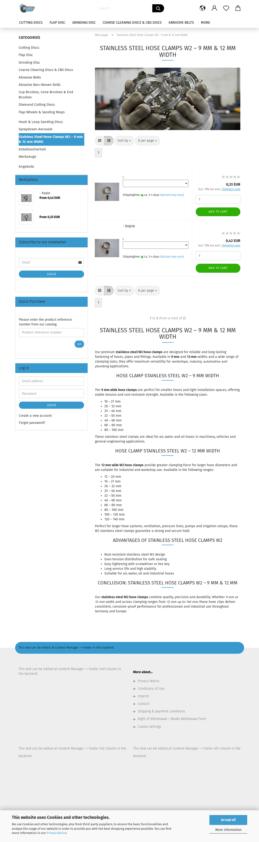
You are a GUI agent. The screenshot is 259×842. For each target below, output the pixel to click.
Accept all (228, 820)
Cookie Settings (149, 727)
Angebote (26, 166)
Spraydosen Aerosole (35, 129)
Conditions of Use (151, 689)
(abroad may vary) (172, 195)
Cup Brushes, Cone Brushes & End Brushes (46, 94)
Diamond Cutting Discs (37, 104)
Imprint (143, 696)
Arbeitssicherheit (32, 149)
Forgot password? (32, 423)
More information (228, 830)
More (205, 22)
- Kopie (129, 226)
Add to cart (218, 211)
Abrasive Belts (181, 22)
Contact (143, 704)
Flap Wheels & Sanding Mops (42, 112)
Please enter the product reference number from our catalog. (45, 322)
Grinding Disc (84, 22)
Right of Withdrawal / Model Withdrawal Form (172, 719)
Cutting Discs (30, 22)
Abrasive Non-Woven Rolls (39, 85)
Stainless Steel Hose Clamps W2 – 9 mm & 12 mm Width (51, 139)
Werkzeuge (27, 156)
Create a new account (35, 416)
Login (51, 274)
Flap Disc (57, 22)
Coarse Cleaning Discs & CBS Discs (132, 22)
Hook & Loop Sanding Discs (41, 122)
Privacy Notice (57, 833)
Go (79, 344)
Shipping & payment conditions (161, 711)
